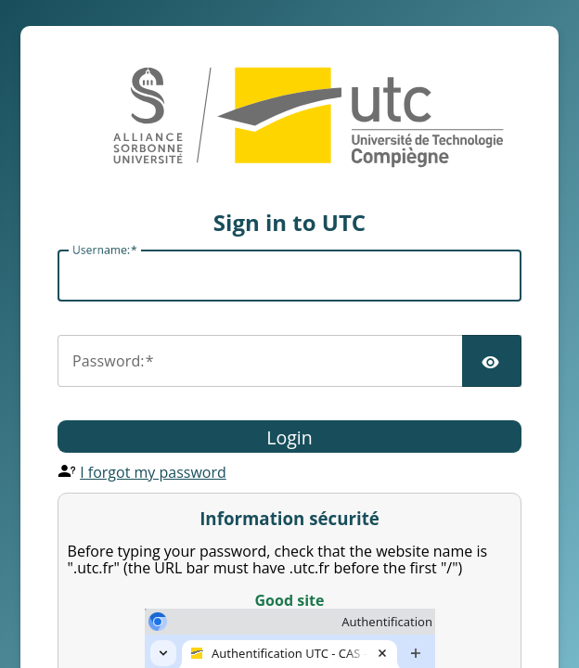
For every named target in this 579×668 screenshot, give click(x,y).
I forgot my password (153, 472)
